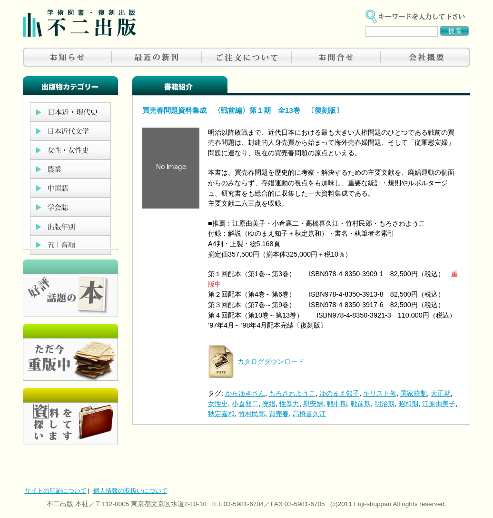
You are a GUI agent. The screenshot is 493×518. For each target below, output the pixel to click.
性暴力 (289, 404)
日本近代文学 (70, 130)
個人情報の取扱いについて (130, 490)
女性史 (218, 404)
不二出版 (79, 23)
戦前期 (361, 404)
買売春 (279, 414)
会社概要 (425, 57)
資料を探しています (70, 416)
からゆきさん (245, 393)
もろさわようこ (292, 393)
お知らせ (67, 57)
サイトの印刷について (56, 490)
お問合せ (336, 57)
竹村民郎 (251, 414)
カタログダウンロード (270, 361)
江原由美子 (438, 404)
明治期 (384, 404)
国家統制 (413, 393)
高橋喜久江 (309, 414)
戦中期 (337, 404)
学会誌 (70, 207)
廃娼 (269, 404)
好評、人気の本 (70, 288)
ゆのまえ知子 (339, 393)
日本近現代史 (70, 111)
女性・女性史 (70, 149)
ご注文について (246, 57)
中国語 (70, 188)
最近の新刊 (157, 57)
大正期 (441, 393)
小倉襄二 (245, 404)
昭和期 (408, 404)
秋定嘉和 (221, 414)
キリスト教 (379, 393)
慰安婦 (313, 404)
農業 (70, 169)
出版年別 (70, 226)
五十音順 (70, 245)
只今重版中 (70, 352)
